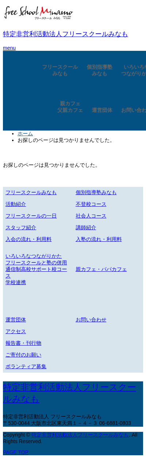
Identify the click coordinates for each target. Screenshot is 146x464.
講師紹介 (86, 227)
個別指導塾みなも (99, 70)
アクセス (15, 331)
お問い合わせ (91, 319)
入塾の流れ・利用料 (99, 239)
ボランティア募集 (25, 366)
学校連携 (15, 282)
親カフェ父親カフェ (70, 107)
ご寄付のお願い (23, 355)
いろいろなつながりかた (33, 256)
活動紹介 (15, 204)
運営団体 (102, 110)
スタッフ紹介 (20, 227)
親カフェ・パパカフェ (101, 269)
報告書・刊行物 (23, 343)
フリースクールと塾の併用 (36, 262)
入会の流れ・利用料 (28, 239)
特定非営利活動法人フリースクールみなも (65, 34)
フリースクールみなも (60, 70)
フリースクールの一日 (31, 216)
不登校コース (91, 204)
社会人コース (91, 216)
